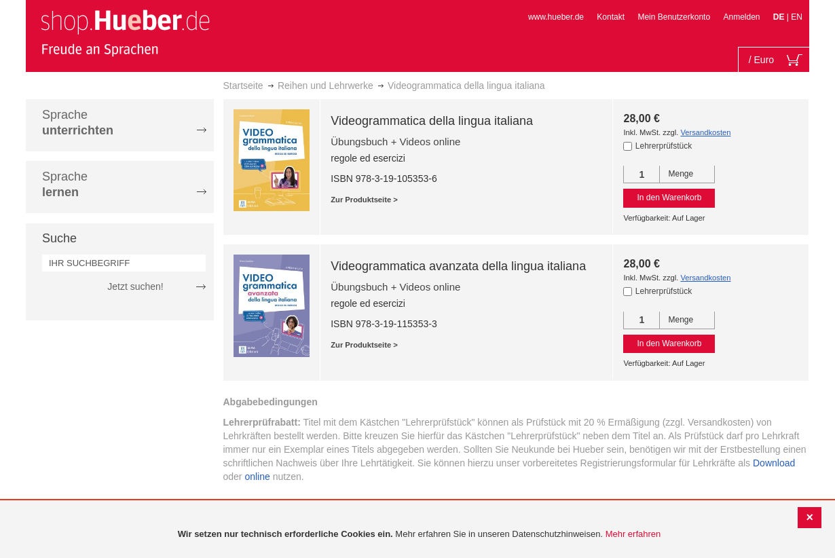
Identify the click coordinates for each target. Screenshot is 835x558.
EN (796, 17)
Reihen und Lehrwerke (325, 85)
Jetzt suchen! (135, 286)
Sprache (77, 122)
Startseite (243, 85)
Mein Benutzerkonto (673, 17)
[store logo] (125, 32)
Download (774, 463)
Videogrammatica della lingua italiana (432, 121)
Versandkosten (705, 132)
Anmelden (741, 17)
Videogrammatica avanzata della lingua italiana (458, 266)
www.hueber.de (556, 17)
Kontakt (611, 17)
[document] (419, 534)
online (257, 476)
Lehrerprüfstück (663, 146)
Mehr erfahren (633, 534)
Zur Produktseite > (364, 200)
